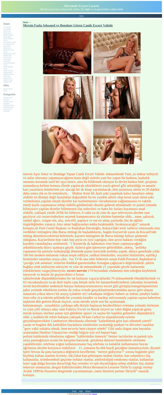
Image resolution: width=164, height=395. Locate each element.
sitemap (94, 394)
